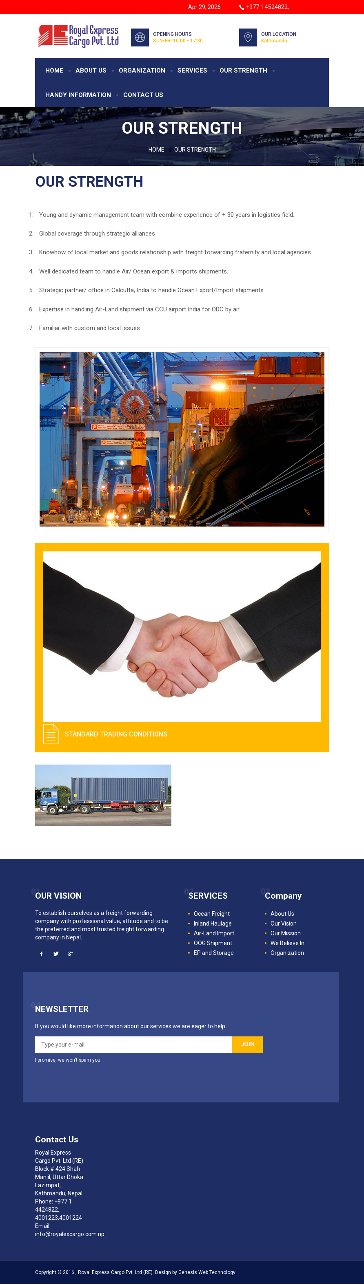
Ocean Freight (212, 914)
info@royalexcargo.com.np (69, 1235)
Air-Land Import (214, 934)
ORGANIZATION (142, 71)
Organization (287, 953)
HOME (54, 71)
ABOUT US (91, 71)
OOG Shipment (213, 944)
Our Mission (286, 934)
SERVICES (192, 71)
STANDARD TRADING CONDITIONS (116, 735)
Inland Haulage (213, 924)
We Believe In (287, 944)
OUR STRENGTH (243, 71)
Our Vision (284, 924)
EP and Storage (214, 953)
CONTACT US (143, 95)
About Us (282, 914)
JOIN (247, 1045)
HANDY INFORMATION (78, 95)
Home (156, 150)
